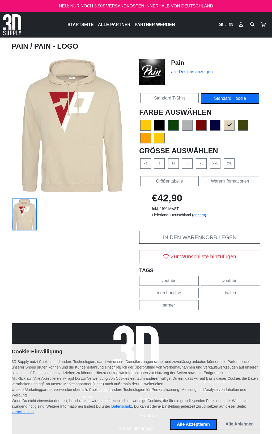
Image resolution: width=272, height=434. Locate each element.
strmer (169, 305)
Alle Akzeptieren (193, 424)
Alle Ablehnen (240, 424)
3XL (229, 163)
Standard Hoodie (230, 98)
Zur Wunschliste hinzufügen (199, 256)
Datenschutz (121, 406)
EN (230, 25)
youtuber (230, 280)
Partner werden (155, 24)
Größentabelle (169, 181)
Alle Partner (114, 24)
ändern (199, 215)
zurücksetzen (22, 412)
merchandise (169, 293)
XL (201, 163)
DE (221, 25)
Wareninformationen (230, 181)
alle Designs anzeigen (192, 71)
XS (146, 163)
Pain (21, 46)
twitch (230, 293)
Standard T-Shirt (169, 98)
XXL (215, 163)
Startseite (80, 24)
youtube (169, 280)
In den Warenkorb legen (199, 237)
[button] (263, 25)
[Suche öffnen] (252, 25)
